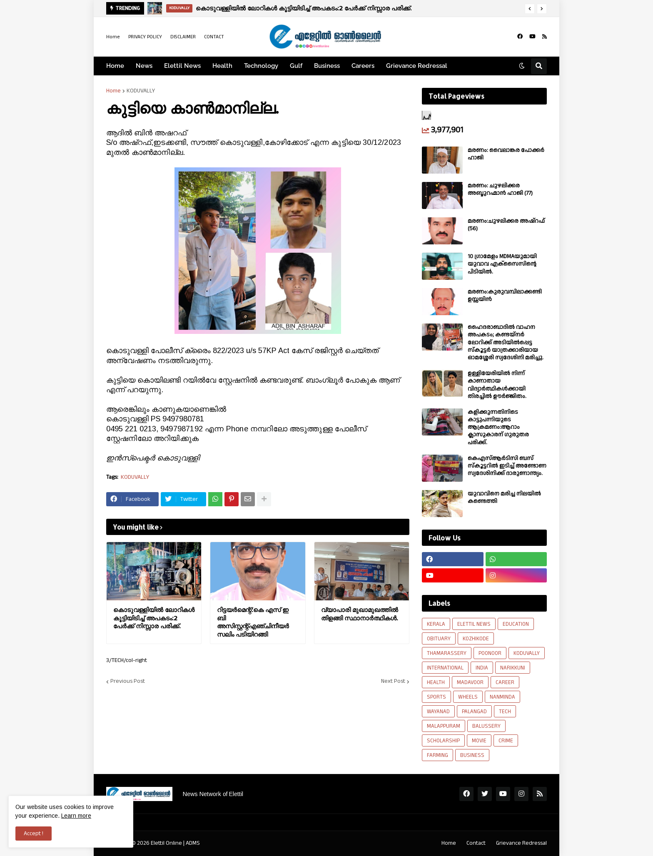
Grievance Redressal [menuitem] (416, 66)
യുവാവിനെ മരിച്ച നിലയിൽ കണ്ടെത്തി (504, 497)
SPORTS (436, 697)
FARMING (437, 755)
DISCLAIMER (183, 36)
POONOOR (490, 653)
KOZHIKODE (476, 638)
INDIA (482, 668)
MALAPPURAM (443, 726)
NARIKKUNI (512, 668)
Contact (476, 843)
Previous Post (127, 681)
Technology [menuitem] (261, 66)
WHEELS (468, 697)
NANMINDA (502, 697)
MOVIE (479, 740)
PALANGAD (474, 711)
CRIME (505, 740)
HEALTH (436, 682)
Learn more (76, 815)
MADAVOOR (470, 682)
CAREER (505, 682)
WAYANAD (438, 711)
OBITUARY (439, 638)
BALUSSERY (486, 726)
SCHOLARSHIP (443, 740)
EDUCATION (516, 624)
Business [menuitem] (327, 66)
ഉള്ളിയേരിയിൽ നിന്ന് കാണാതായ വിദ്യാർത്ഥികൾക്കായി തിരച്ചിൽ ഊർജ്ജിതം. (497, 385)
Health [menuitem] (222, 66)
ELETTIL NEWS (474, 624)
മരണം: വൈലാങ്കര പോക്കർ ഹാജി (506, 154)
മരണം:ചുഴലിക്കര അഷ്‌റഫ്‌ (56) (506, 224)
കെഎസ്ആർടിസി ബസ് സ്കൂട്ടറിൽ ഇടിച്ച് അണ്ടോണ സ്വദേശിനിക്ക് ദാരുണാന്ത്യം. (507, 466)
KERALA (436, 624)
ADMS (193, 843)
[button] (530, 9)
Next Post (393, 681)
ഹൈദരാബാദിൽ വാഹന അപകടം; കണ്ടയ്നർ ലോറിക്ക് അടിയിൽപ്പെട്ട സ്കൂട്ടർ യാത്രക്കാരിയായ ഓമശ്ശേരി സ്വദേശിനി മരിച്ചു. (505, 342)
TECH (505, 711)
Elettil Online (166, 843)
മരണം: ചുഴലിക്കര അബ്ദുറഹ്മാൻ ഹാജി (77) (500, 189)
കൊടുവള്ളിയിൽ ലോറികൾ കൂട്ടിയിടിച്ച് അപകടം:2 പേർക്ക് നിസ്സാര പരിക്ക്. (303, 8)
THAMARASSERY (446, 653)
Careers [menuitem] (362, 66)
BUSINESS (472, 755)
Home (113, 36)
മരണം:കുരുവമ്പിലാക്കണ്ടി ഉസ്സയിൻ (505, 295)
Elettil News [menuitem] (182, 66)
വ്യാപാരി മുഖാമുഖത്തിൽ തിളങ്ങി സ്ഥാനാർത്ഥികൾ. (359, 614)
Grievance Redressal (521, 843)
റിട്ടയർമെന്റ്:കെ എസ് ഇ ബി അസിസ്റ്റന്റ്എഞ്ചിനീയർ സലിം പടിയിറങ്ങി (253, 622)
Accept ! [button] (33, 833)
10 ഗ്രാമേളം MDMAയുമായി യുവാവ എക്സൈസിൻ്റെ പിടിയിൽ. (502, 264)
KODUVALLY (141, 91)
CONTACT (214, 36)
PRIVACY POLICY (145, 36)
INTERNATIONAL (445, 668)
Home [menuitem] (115, 66)
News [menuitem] (144, 66)
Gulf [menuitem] (296, 66)
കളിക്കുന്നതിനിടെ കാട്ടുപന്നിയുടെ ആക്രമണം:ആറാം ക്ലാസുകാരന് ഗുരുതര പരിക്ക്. (498, 427)
